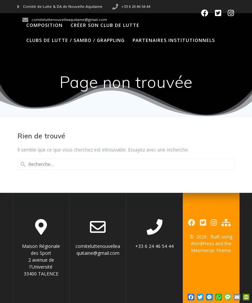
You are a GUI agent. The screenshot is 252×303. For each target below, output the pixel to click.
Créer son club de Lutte (105, 25)
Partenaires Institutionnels (174, 40)
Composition (44, 25)
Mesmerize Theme (211, 250)
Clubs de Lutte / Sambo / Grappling (75, 40)
